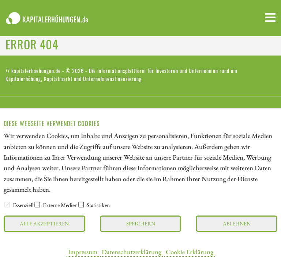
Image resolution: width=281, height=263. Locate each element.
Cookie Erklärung (189, 251)
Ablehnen (237, 223)
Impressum (82, 251)
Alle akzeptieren (44, 223)
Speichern (140, 223)
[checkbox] (7, 204)
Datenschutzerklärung (131, 251)
